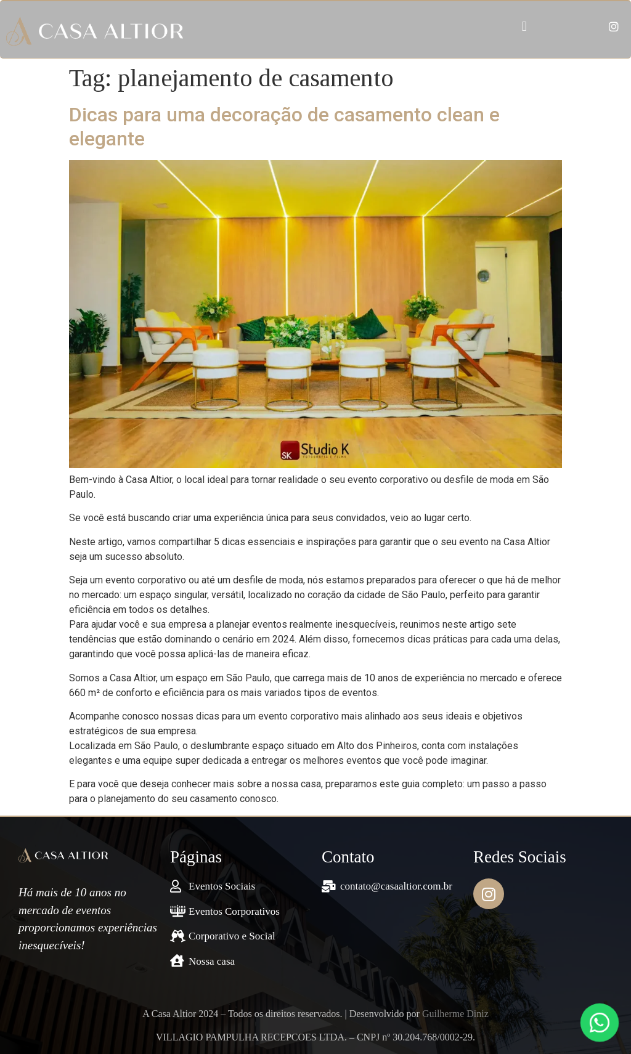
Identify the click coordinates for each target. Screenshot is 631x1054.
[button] (524, 27)
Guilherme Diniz (455, 1013)
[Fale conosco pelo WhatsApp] (600, 1023)
